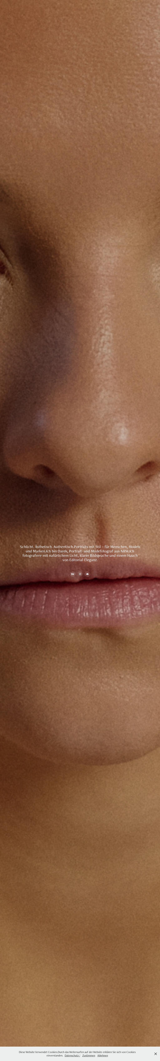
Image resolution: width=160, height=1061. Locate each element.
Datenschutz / (72, 1055)
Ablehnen (102, 1055)
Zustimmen (88, 1055)
